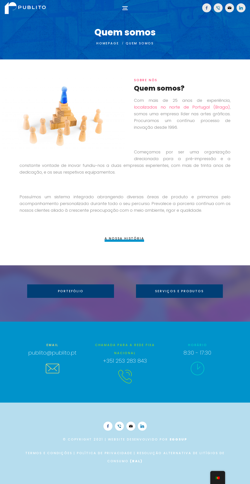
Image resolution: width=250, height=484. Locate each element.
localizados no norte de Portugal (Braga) (182, 107)
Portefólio (70, 291)
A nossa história (124, 238)
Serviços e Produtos (179, 291)
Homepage (107, 43)
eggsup (178, 439)
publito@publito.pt (52, 352)
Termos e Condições (48, 453)
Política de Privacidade (104, 453)
